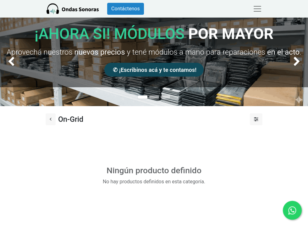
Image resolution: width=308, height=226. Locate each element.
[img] (12, 62)
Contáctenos (125, 9)
